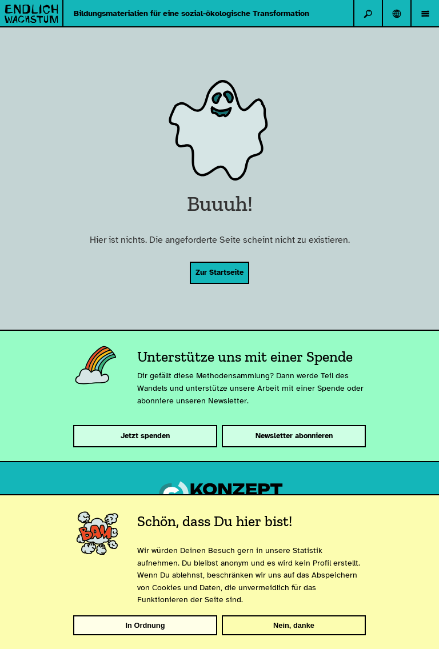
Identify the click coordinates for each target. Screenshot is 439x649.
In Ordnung (145, 625)
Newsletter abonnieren (294, 435)
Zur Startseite (219, 272)
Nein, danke (293, 625)
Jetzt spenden (145, 435)
